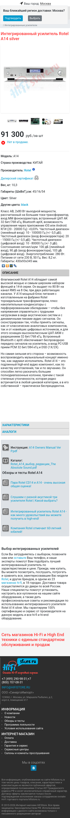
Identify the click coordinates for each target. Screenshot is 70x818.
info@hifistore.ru (16, 687)
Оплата (9, 738)
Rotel (27, 170)
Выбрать (35, 18)
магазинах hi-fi (11, 583)
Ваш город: (35, 4)
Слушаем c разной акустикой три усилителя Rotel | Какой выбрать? (34, 498)
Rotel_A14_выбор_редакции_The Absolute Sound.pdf (33, 465)
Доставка (10, 742)
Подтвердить (13, 18)
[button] (35, 142)
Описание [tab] (10, 273)
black (24, 204)
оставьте (20, 558)
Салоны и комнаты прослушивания (26, 753)
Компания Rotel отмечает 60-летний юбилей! (36, 530)
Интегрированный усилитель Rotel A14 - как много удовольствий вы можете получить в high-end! (39, 515)
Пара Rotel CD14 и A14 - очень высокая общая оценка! (38, 484)
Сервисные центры (16, 749)
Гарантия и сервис (16, 745)
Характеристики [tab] (15, 425)
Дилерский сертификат (20, 178)
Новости (9, 717)
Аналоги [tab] (9, 432)
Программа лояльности (19, 724)
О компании (12, 713)
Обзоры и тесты (14, 721)
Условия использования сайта (23, 728)
